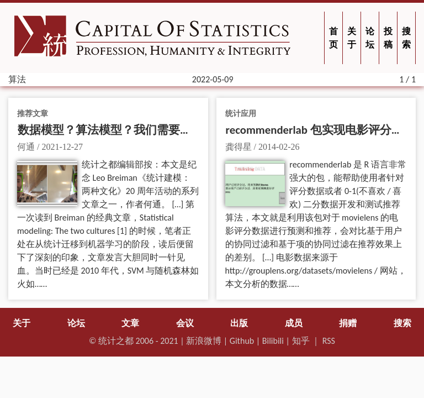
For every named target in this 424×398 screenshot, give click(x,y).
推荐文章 (32, 113)
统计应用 (240, 113)
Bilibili (273, 341)
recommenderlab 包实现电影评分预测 (320, 130)
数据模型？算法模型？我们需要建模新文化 (128, 130)
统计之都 (116, 341)
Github (242, 341)
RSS (328, 341)
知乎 (301, 341)
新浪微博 (203, 341)
